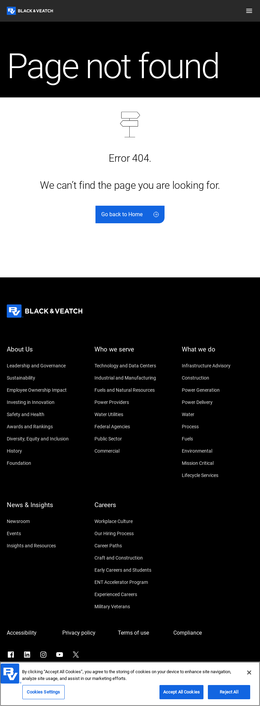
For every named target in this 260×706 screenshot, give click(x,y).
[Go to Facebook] (11, 655)
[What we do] (217, 353)
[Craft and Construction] (130, 557)
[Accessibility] (31, 633)
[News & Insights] (42, 509)
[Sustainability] (42, 377)
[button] (249, 11)
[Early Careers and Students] (130, 570)
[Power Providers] (130, 402)
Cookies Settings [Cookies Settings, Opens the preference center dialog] (43, 694)
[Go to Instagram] (43, 655)
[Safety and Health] (42, 414)
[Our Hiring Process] (130, 533)
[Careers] (130, 509)
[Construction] (217, 377)
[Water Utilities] (130, 414)
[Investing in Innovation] (42, 402)
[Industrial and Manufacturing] (130, 377)
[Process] (217, 426)
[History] (42, 451)
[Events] (42, 533)
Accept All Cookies (181, 694)
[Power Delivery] (217, 402)
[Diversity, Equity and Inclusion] (42, 438)
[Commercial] (130, 451)
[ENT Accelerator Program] (130, 582)
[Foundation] (42, 463)
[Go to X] (76, 655)
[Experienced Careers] (130, 594)
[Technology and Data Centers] (130, 365)
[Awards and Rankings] (42, 426)
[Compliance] (197, 633)
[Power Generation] (217, 390)
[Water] (217, 414)
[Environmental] (217, 451)
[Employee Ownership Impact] (42, 390)
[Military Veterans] (130, 606)
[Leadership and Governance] (42, 365)
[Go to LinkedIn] (27, 655)
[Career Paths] (130, 545)
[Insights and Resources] (42, 545)
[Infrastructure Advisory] (217, 365)
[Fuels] (217, 438)
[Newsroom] (42, 521)
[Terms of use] (142, 633)
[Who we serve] (130, 353)
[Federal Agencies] (130, 426)
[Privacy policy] (86, 633)
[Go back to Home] (130, 214)
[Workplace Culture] (130, 521)
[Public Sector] (130, 438)
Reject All (229, 694)
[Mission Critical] (217, 463)
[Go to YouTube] (60, 655)
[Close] (249, 674)
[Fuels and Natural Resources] (130, 390)
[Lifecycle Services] (217, 475)
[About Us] (42, 353)
